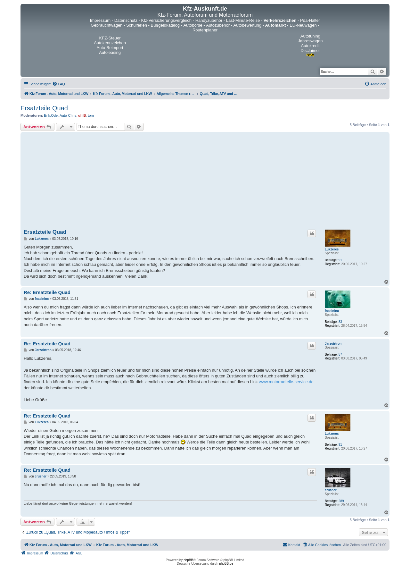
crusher (331, 490)
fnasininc (332, 311)
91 (340, 260)
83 (340, 322)
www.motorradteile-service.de (286, 381)
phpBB (188, 560)
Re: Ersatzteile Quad (47, 292)
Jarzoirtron (333, 343)
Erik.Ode (51, 115)
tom (91, 115)
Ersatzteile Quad (44, 108)
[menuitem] (58, 84)
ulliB (82, 115)
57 (340, 354)
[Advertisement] (205, 182)
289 (341, 501)
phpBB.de (226, 563)
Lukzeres (332, 249)
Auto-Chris (68, 115)
